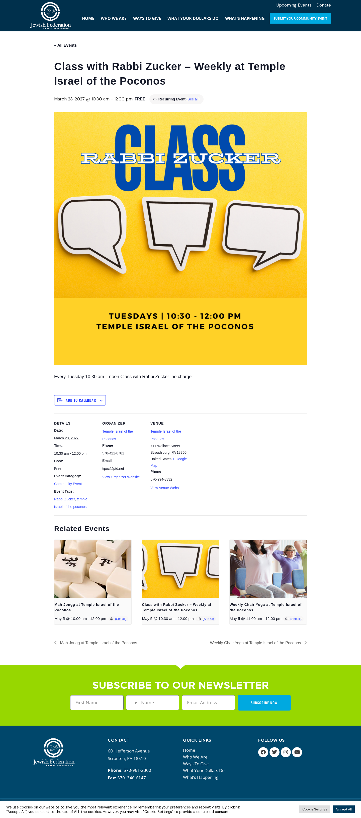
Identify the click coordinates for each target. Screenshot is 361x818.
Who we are (196, 757)
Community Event (68, 484)
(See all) (193, 99)
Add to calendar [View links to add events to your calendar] (81, 400)
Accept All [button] (344, 809)
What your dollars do (205, 770)
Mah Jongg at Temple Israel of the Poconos (98, 643)
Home (189, 750)
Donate (323, 5)
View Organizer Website (121, 477)
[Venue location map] (225, 448)
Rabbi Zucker (64, 499)
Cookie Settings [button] (314, 809)
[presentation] (92, 569)
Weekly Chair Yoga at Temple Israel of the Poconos (256, 643)
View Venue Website (166, 488)
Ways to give (197, 764)
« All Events (65, 45)
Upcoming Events (294, 5)
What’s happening (202, 777)
